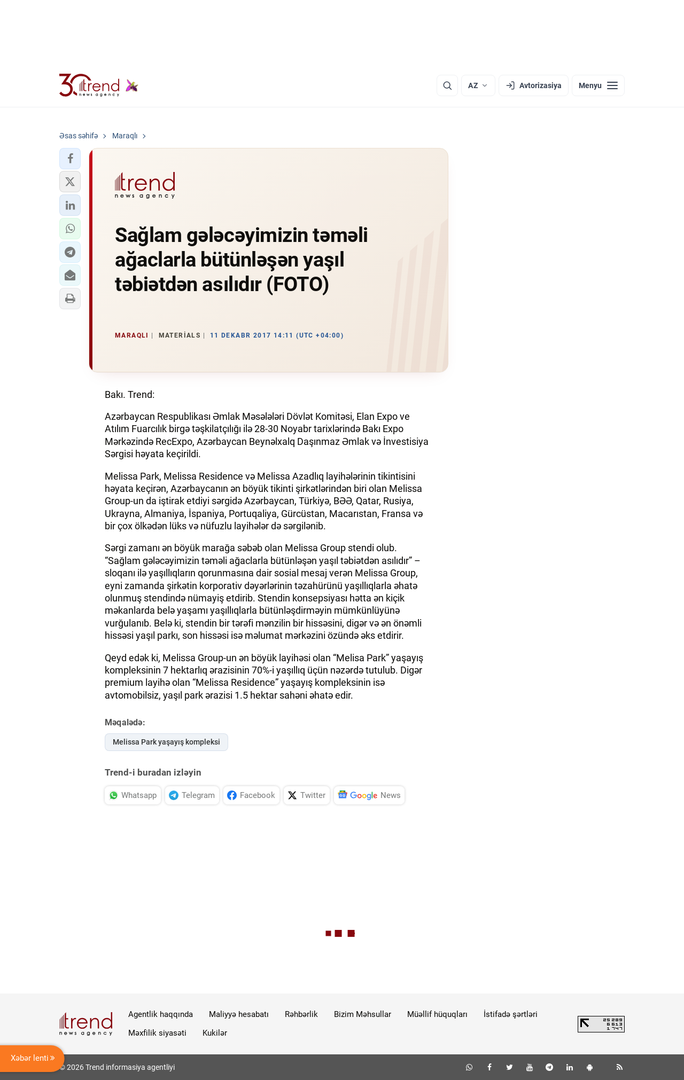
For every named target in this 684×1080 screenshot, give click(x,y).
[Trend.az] (98, 85)
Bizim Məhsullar (362, 1014)
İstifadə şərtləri (511, 1014)
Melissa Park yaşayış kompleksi (166, 742)
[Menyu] (598, 85)
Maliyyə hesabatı (239, 1014)
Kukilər (215, 1033)
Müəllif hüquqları (437, 1014)
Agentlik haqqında (160, 1014)
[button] (70, 158)
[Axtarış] (447, 85)
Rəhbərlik (301, 1014)
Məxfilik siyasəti (157, 1033)
